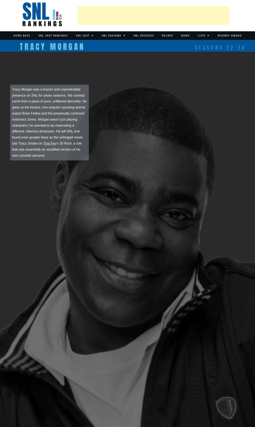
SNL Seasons (113, 35)
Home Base (21, 35)
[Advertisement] (153, 15)
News (185, 35)
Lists (203, 35)
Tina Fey (49, 143)
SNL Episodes (144, 35)
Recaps (167, 35)
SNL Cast (84, 35)
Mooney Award (229, 35)
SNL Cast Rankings (53, 35)
